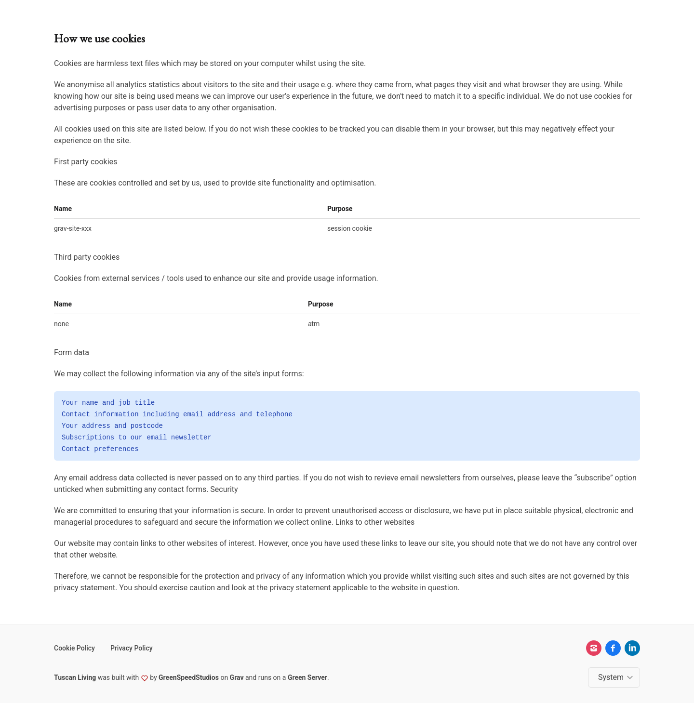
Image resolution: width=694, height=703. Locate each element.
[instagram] (593, 648)
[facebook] (613, 648)
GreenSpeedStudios (189, 677)
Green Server (307, 677)
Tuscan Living (75, 677)
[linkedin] (632, 648)
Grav (237, 677)
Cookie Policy (74, 648)
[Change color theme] (616, 677)
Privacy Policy (131, 648)
